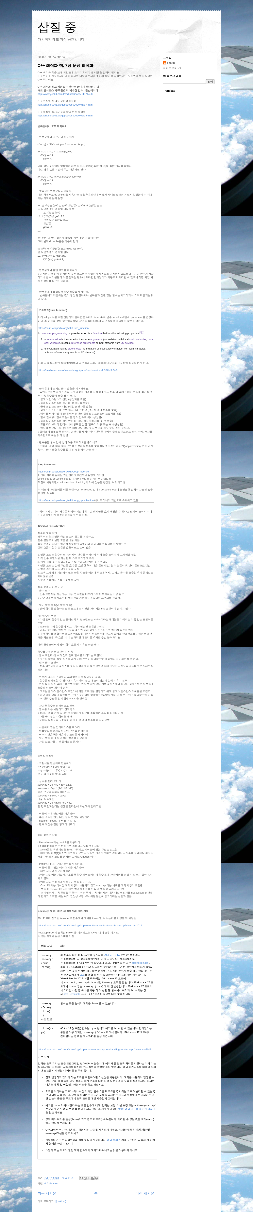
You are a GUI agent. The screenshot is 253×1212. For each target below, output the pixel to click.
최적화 (48, 1182)
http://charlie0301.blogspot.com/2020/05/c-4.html (65, 104)
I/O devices (127, 342)
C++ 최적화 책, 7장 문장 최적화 (65, 65)
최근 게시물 (47, 1192)
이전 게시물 (144, 1192)
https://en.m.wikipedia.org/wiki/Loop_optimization (66, 500)
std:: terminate (140, 962)
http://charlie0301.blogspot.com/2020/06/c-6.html (65, 115)
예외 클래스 (114, 1138)
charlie (171, 62)
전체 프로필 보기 (172, 68)
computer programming (54, 333)
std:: (82, 974)
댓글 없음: (68, 1177)
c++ (55, 1182)
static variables (137, 339)
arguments (96, 339)
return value (54, 339)
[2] (143, 332)
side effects (74, 348)
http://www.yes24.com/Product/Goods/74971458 (65, 94)
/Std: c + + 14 (112, 955)
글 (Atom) (60, 1200)
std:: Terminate (72, 993)
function (97, 333)
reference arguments (83, 342)
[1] (141, 332)
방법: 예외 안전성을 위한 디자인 (136, 1107)
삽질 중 (57, 27)
